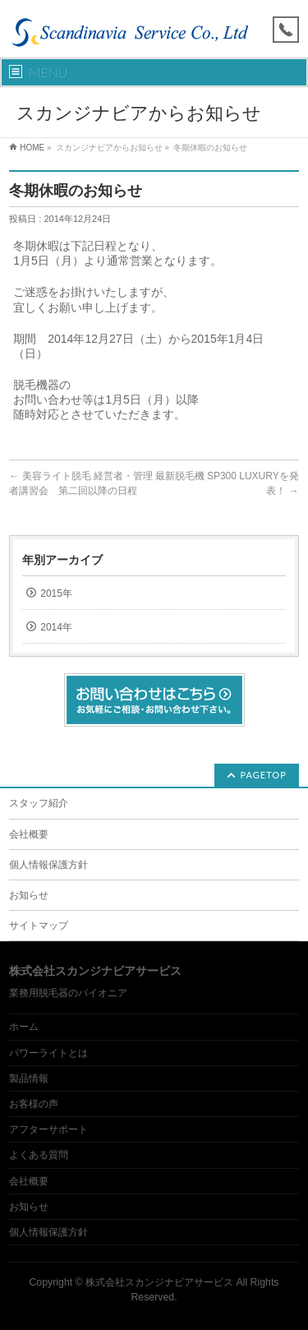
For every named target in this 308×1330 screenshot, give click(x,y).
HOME (32, 147)
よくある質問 (38, 1155)
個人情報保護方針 (48, 865)
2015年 (56, 593)
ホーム (24, 1026)
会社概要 (28, 834)
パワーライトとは (48, 1053)
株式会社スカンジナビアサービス (159, 1282)
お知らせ (28, 895)
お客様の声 (33, 1104)
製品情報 (28, 1078)
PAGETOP (264, 774)
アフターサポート (48, 1129)
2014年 (56, 627)
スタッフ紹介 (38, 803)
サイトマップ (38, 925)
